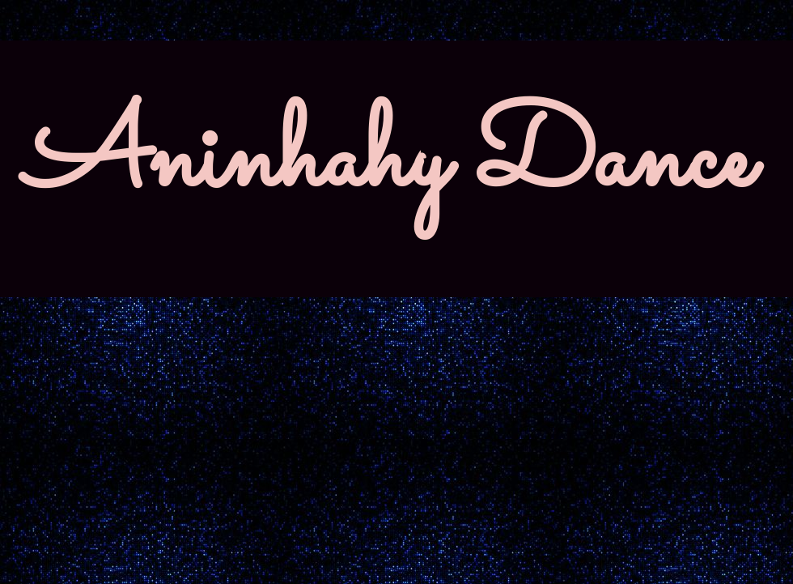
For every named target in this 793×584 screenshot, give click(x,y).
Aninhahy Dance (388, 162)
